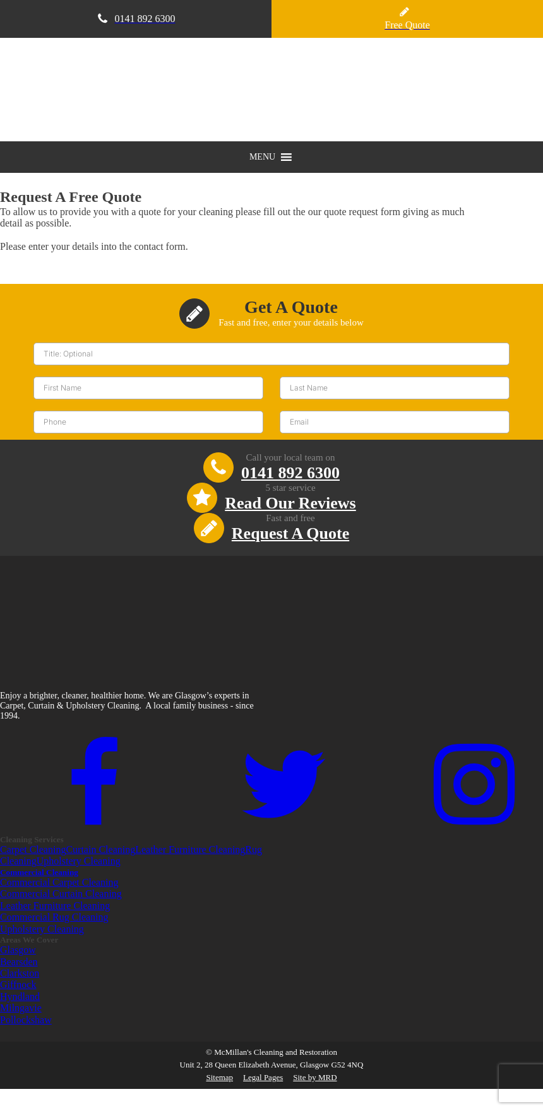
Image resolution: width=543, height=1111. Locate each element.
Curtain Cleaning (100, 849)
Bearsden (19, 961)
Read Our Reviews (290, 503)
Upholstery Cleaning (79, 860)
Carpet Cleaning (33, 849)
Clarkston (19, 973)
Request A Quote (290, 533)
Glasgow (18, 949)
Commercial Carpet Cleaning (59, 882)
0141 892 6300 (290, 473)
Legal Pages (263, 1077)
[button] (262, 157)
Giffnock (18, 984)
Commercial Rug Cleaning (54, 917)
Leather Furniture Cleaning (190, 849)
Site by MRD (315, 1077)
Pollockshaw (26, 1019)
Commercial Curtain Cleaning (61, 893)
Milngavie (21, 1007)
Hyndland (20, 996)
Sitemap (219, 1077)
